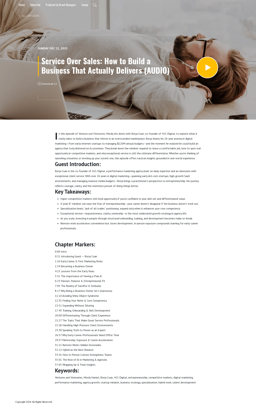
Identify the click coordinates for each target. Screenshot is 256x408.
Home (22, 5)
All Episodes (28, 15)
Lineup (84, 5)
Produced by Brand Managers (61, 5)
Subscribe (35, 5)
